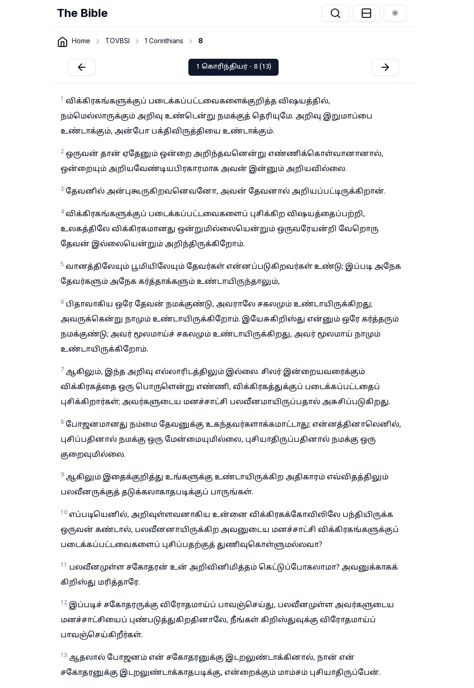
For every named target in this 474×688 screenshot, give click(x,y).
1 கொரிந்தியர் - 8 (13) (233, 67)
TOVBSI (117, 41)
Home (81, 41)
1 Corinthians (164, 41)
